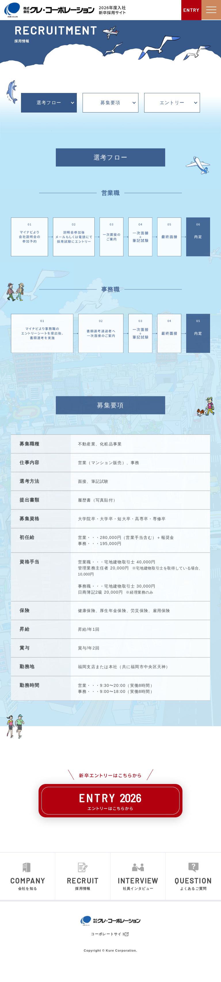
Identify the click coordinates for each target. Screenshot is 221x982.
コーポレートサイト (110, 950)
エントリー (172, 102)
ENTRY (191, 10)
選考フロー (49, 102)
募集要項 (110, 102)
